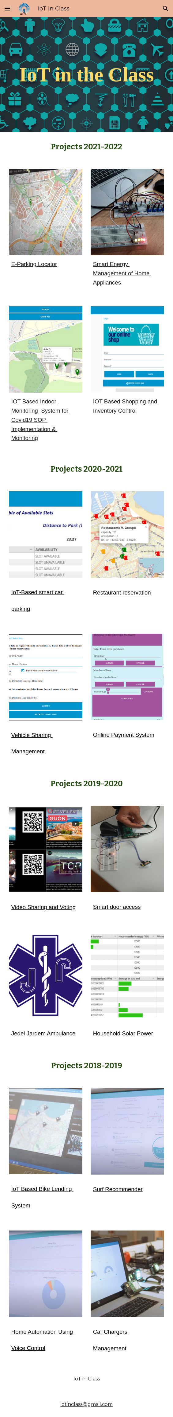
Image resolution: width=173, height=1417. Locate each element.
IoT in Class (86, 1379)
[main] (86, 74)
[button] (7, 8)
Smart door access (117, 907)
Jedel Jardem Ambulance (43, 1033)
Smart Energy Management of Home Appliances (122, 273)
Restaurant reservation (122, 592)
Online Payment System (123, 735)
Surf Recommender (118, 1189)
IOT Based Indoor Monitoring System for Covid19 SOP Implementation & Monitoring (40, 420)
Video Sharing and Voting (43, 907)
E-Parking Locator (34, 264)
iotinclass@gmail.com (87, 1404)
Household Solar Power (123, 1033)
